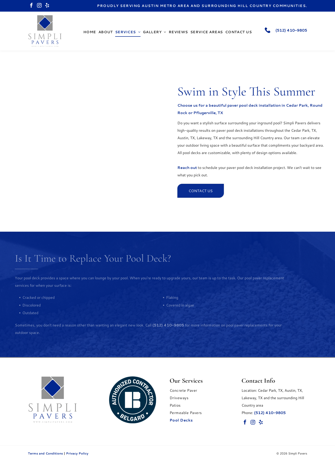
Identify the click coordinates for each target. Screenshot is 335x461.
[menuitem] (89, 32)
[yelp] (47, 6)
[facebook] (31, 6)
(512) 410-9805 (291, 30)
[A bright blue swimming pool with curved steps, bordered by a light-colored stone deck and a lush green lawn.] (81, 141)
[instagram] (39, 6)
